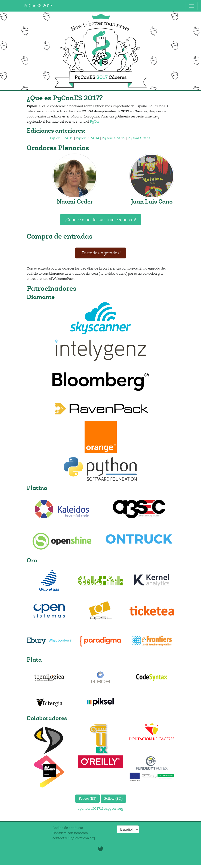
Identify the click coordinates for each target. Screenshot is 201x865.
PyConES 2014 (87, 138)
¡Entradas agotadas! (100, 253)
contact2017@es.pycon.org (73, 838)
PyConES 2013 (61, 138)
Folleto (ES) (87, 798)
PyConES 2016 (139, 138)
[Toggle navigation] (192, 6)
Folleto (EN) (113, 798)
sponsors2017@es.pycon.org (100, 808)
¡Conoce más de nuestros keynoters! (100, 219)
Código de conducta (67, 828)
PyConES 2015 (113, 138)
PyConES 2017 (38, 5)
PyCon (95, 121)
